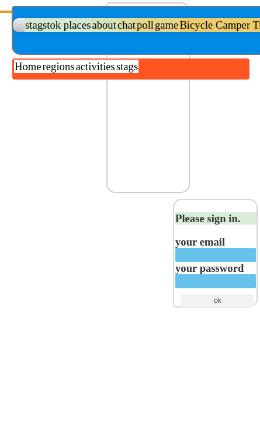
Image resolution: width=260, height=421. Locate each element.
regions (59, 66)
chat (126, 25)
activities (95, 66)
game (166, 25)
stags (127, 66)
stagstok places (58, 25)
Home (28, 66)
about (104, 25)
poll (145, 25)
